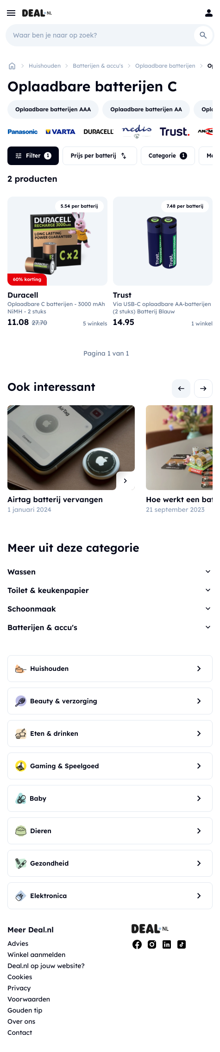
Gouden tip (24, 1010)
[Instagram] (151, 944)
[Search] (203, 35)
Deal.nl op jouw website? (46, 966)
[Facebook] (137, 944)
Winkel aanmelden (36, 954)
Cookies (19, 977)
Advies (17, 943)
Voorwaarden (28, 999)
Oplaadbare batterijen (165, 65)
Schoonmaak (31, 608)
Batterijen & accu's (98, 65)
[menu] (11, 13)
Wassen (21, 571)
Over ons (21, 1021)
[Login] (208, 13)
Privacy (19, 988)
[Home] (12, 65)
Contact (19, 1032)
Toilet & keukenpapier (48, 590)
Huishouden (45, 65)
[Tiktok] (181, 944)
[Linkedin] (166, 944)
